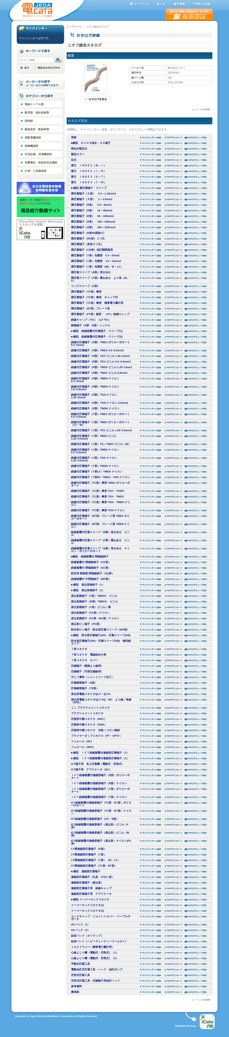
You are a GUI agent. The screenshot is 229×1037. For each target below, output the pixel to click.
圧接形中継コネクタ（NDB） (89, 724)
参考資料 (76, 986)
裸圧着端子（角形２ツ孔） (87, 244)
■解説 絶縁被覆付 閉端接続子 (89, 556)
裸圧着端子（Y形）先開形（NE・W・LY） (97, 266)
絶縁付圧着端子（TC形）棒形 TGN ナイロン (98, 510)
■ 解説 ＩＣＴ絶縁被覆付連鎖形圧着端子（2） (100, 758)
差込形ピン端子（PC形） (86, 624)
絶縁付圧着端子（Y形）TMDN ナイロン (95, 465)
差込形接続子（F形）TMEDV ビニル (94, 595)
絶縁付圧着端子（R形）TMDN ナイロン (95, 408)
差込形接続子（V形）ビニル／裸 (91, 607)
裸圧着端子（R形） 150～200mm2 (93, 221)
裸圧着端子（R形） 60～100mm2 (92, 216)
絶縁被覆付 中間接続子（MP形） (91, 579)
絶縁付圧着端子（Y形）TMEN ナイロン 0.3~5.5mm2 (95, 451)
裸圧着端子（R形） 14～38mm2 (91, 210)
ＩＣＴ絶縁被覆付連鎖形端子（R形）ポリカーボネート (100, 776)
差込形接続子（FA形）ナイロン (90, 612)
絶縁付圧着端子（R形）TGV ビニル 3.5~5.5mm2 (101, 361)
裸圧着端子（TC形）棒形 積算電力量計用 (97, 302)
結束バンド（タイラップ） (87, 935)
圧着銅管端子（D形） (84, 682)
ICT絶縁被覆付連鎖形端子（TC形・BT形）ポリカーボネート (101, 804)
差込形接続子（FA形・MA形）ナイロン (95, 618)
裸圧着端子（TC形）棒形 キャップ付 (94, 297)
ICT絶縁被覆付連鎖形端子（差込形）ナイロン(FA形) (101, 842)
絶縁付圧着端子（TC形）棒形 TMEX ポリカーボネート (100, 484)
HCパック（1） (80, 924)
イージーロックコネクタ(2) (87, 910)
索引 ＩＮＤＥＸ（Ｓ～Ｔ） (88, 176)
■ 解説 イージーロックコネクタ (90, 899)
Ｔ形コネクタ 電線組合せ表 (88, 654)
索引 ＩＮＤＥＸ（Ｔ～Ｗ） (88, 182)
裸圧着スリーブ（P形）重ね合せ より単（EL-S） (100, 279)
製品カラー (78, 154)
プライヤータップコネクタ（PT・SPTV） (96, 735)
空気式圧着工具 (80, 975)
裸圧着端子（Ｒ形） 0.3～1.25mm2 (93, 193)
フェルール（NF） (82, 741)
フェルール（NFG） (83, 747)
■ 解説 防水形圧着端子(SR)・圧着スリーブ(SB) (101, 635)
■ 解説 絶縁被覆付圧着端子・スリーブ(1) (97, 331)
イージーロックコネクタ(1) (87, 905)
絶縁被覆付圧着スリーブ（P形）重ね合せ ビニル (100, 542)
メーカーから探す (41, 83)
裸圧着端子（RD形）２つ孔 (88, 238)
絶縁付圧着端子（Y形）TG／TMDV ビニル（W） (101, 444)
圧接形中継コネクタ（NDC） (89, 718)
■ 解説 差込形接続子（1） (88, 584)
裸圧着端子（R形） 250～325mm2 (93, 227)
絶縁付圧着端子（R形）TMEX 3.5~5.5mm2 (97, 350)
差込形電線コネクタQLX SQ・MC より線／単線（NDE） (101, 701)
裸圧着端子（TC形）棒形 (86, 291)
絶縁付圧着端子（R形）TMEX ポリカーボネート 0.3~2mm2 (100, 343)
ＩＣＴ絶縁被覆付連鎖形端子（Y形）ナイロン (99, 797)
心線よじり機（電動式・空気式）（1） (94, 952)
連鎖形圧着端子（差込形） (87, 882)
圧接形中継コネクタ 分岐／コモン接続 (95, 730)
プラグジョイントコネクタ (87, 713)
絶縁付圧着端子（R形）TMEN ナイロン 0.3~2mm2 (95, 380)
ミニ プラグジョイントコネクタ (90, 707)
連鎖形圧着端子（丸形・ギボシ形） (92, 877)
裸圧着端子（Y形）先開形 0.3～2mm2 (95, 255)
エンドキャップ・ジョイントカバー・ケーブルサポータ (101, 918)
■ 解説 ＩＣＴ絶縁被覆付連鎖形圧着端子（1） (100, 752)
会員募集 (189, 15)
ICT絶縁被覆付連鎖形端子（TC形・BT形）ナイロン (101, 812)
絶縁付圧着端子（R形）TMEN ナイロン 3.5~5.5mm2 (95, 388)
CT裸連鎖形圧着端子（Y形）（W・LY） (95, 860)
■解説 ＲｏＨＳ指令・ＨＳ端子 (91, 143)
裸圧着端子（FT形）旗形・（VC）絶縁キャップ (100, 314)
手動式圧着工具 (80, 963)
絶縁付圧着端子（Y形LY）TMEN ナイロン (96, 471)
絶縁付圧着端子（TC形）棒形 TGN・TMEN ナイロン (100, 503)
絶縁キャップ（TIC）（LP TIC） (91, 319)
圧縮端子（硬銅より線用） (87, 665)
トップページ (141, 2)
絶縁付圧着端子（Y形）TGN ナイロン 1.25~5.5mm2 (94, 459)
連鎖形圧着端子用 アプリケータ (91, 893)
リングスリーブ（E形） (85, 286)
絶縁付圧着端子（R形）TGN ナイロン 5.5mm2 (99, 402)
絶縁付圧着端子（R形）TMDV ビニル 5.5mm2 (99, 372)
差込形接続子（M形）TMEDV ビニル (94, 601)
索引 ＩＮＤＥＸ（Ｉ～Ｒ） (88, 171)
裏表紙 (75, 991)
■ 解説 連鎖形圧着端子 (85, 871)
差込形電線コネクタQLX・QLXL (91, 693)
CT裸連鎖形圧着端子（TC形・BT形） (94, 865)
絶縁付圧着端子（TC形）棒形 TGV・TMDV (97, 496)
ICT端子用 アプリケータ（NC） (91, 769)
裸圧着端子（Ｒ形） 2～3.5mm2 (91, 199)
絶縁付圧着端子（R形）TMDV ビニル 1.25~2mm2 (101, 367)
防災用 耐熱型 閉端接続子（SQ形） (92, 573)
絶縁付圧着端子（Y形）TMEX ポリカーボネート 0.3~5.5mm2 (100, 415)
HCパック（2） (80, 930)
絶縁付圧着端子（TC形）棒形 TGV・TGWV (97, 490)
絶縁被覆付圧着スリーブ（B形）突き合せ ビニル (100, 533)
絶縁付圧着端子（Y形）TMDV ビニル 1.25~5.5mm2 (93, 437)
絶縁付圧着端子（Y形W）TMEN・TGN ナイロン (100, 477)
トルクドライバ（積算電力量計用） (92, 947)
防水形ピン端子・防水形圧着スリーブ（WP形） (100, 629)
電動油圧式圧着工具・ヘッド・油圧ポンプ (96, 969)
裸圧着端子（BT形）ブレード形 (90, 308)
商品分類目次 (79, 148)
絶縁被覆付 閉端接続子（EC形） (91, 567)
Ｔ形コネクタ (79, 649)
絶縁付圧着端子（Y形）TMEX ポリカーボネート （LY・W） (100, 423)
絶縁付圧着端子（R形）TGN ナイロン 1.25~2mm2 (94, 396)
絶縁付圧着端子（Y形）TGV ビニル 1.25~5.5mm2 (101, 430)
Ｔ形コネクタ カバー (84, 660)
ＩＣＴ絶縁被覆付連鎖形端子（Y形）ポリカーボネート (100, 790)
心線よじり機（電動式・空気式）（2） (94, 958)
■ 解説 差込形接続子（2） (88, 590)
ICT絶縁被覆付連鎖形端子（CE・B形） (95, 818)
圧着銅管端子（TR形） (85, 688)
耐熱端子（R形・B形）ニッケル (90, 325)
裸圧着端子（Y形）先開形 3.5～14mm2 (96, 261)
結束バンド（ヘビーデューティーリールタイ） (99, 941)
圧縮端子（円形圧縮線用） (87, 671)
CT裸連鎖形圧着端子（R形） (88, 848)
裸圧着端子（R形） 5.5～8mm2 (91, 204)
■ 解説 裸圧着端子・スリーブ (89, 187)
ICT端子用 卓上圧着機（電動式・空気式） (97, 763)
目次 (73, 159)
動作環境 (179, 2)
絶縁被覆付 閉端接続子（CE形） (91, 562)
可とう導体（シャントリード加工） (92, 677)
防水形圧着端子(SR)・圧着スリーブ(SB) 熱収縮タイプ (101, 642)
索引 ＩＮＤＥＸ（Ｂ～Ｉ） (88, 165)
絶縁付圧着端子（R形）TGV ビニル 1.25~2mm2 (100, 356)
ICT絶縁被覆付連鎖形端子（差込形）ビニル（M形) (100, 834)
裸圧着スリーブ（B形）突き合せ (91, 272)
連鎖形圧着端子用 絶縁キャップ (91, 888)
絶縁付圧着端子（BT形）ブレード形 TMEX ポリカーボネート (100, 517)
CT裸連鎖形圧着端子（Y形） (88, 854)
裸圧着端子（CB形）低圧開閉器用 (92, 249)
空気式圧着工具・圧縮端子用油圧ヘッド (95, 980)
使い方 (162, 2)
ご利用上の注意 (200, 2)
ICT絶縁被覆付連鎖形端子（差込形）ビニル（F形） (99, 826)
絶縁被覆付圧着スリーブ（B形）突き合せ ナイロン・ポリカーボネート (100, 550)
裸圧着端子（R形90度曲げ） (88, 232)
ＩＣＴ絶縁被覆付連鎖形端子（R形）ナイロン (99, 783)
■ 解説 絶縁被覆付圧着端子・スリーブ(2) (97, 336)
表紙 (73, 137)
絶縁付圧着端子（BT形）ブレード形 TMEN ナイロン (100, 525)
